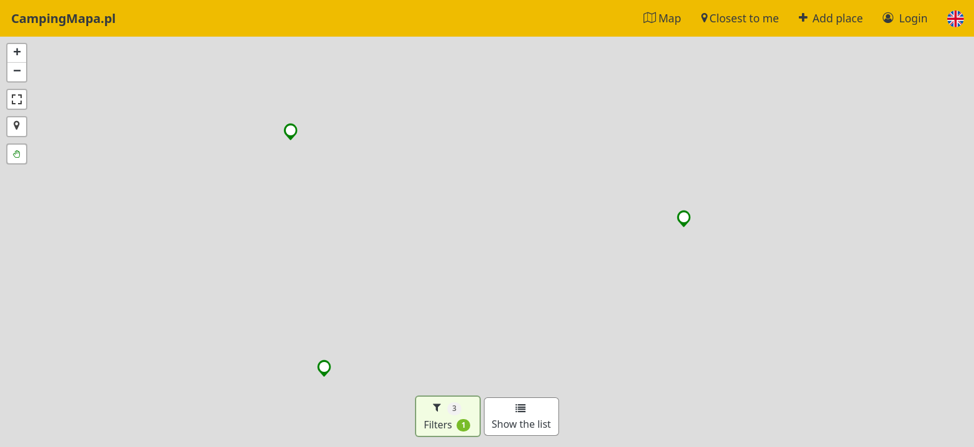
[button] (955, 18)
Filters (447, 416)
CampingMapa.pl (63, 18)
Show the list (521, 417)
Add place (831, 18)
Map (662, 18)
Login (905, 18)
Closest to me (740, 18)
